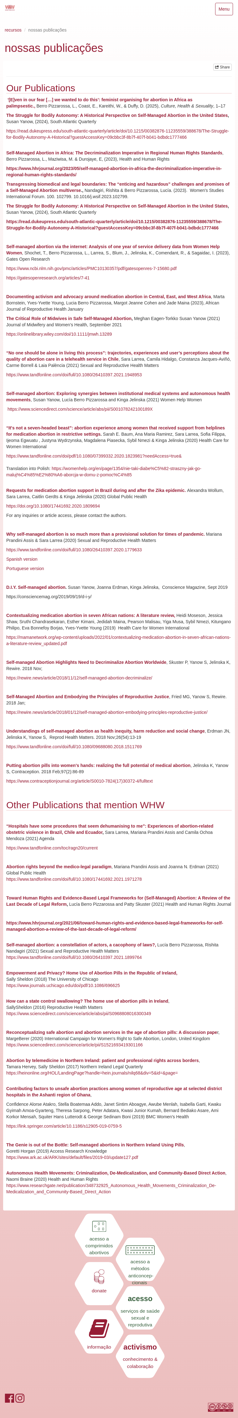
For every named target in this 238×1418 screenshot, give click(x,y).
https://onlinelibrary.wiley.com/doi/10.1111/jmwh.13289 (59, 334)
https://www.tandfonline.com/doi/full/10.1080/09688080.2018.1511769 (74, 746)
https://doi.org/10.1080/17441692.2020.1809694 (53, 506)
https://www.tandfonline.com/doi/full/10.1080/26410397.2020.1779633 (74, 549)
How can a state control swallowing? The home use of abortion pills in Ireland (87, 1001)
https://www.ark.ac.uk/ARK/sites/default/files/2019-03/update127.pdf (72, 1157)
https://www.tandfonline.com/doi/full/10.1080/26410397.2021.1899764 (74, 957)
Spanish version (22, 559)
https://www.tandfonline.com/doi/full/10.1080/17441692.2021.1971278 (74, 879)
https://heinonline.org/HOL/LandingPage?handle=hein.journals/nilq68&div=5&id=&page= (92, 1072)
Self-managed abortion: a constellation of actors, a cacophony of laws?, (81, 944)
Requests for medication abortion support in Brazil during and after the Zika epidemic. (96, 490)
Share (222, 67)
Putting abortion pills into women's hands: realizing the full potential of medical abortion (98, 765)
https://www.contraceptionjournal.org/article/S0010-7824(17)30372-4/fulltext (79, 781)
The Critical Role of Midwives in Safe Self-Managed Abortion (69, 318)
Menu (225, 10)
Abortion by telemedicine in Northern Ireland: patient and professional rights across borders (102, 1060)
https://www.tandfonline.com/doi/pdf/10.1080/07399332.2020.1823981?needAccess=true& (94, 455)
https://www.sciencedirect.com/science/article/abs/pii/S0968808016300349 (78, 1013)
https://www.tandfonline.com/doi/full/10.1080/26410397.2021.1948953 (74, 374)
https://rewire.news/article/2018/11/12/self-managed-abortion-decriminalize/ (79, 677)
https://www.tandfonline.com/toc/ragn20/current (52, 847)
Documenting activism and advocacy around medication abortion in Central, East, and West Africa (108, 296)
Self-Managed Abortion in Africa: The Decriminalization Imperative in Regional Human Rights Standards (114, 152)
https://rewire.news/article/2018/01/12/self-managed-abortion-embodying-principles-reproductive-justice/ (107, 712)
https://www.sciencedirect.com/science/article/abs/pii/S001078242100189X (80, 409)
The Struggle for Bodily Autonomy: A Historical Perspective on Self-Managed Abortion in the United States (117, 115)
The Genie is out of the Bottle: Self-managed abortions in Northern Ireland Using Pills (95, 1144)
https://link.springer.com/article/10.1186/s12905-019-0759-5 (64, 1126)
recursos (13, 30)
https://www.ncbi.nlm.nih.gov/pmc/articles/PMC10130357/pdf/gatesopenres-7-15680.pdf (91, 268)
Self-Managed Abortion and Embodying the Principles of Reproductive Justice (87, 696)
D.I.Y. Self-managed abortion (35, 587)
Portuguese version (25, 568)
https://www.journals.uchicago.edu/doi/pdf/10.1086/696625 (63, 985)
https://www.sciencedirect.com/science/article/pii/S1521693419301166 (74, 1044)
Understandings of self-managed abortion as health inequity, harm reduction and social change (105, 731)
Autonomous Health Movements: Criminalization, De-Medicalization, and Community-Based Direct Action (115, 1172)
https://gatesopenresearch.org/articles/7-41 (48, 277)
